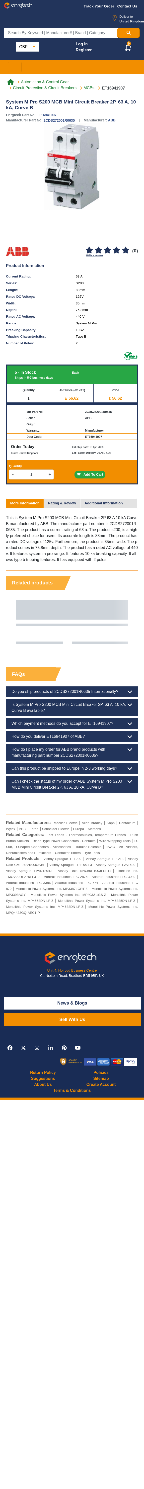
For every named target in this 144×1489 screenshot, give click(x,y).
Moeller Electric (65, 823)
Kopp (111, 823)
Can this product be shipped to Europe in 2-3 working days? (72, 768)
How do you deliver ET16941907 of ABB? (72, 737)
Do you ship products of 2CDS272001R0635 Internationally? (72, 692)
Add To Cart (90, 474)
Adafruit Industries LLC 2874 (66, 877)
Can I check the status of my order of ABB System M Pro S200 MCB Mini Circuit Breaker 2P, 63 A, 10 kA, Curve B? (72, 783)
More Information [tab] (25, 503)
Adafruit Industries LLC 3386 (28, 883)
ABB (112, 120)
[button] (128, 47)
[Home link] (10, 82)
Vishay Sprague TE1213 (105, 859)
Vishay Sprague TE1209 (62, 859)
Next (129, 621)
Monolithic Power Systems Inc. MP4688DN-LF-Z (44, 907)
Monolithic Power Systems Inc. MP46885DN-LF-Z (96, 901)
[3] (107, 250)
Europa (78, 829)
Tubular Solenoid (88, 847)
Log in (82, 44)
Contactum (127, 823)
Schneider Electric (56, 829)
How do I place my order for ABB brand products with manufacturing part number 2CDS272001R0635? (72, 751)
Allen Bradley (92, 823)
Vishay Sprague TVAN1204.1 (29, 871)
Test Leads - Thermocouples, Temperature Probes (86, 835)
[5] (125, 250)
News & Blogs (72, 1003)
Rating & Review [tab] (62, 503)
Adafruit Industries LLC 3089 (114, 877)
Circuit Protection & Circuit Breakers (44, 88)
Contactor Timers (68, 853)
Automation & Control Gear (45, 82)
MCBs (88, 88)
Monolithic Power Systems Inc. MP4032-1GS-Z (68, 895)
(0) (135, 250)
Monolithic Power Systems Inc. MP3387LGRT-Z (51, 889)
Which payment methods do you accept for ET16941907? (72, 724)
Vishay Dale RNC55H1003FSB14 (84, 871)
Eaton (33, 829)
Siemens (94, 829)
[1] (89, 250)
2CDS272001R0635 (59, 120)
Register (84, 50)
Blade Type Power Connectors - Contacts (64, 841)
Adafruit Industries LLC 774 (76, 883)
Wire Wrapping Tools (115, 841)
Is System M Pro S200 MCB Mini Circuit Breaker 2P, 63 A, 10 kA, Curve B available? (72, 707)
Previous (14, 621)
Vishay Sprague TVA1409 (116, 865)
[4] (116, 250)
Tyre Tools (92, 853)
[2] (98, 250)
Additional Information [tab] (103, 503)
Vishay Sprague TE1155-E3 (70, 865)
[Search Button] (128, 33)
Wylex (10, 829)
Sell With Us (72, 1019)
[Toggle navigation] (15, 67)
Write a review (94, 255)
